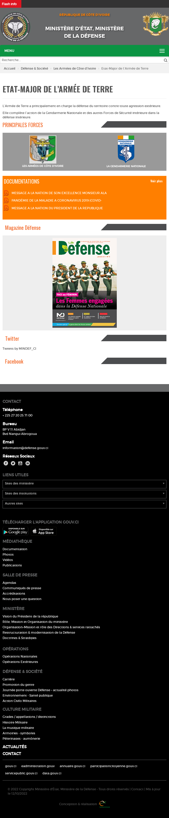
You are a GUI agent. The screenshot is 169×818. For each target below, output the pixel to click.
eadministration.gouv (38, 766)
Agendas (9, 583)
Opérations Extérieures (20, 662)
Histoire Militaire (15, 722)
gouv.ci (10, 766)
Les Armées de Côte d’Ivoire (75, 68)
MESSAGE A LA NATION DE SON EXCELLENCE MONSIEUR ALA (59, 193)
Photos (8, 554)
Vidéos (8, 560)
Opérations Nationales (20, 656)
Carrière (9, 679)
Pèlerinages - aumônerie (21, 738)
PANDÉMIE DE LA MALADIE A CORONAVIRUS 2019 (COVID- (57, 200)
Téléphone (13, 409)
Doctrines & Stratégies (20, 638)
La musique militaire (18, 728)
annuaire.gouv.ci (72, 766)
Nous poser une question (22, 599)
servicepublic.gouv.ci (21, 773)
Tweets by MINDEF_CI (19, 348)
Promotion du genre (18, 685)
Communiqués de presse (22, 588)
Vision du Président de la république (30, 616)
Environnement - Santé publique (28, 695)
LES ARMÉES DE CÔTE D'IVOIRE (43, 166)
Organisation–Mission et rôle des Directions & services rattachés (51, 627)
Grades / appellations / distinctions (29, 717)
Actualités (14, 746)
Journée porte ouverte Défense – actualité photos (40, 690)
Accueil (9, 68)
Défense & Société (34, 68)
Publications (12, 565)
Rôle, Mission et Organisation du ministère (35, 622)
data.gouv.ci (51, 773)
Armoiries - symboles (19, 733)
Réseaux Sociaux (18, 456)
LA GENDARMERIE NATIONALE (126, 166)
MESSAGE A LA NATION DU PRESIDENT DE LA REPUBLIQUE (57, 208)
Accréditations (14, 593)
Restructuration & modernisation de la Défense (39, 632)
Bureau (10, 423)
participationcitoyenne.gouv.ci (113, 766)
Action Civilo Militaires (20, 701)
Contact (12, 753)
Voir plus (156, 181)
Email (8, 442)
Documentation (15, 549)
